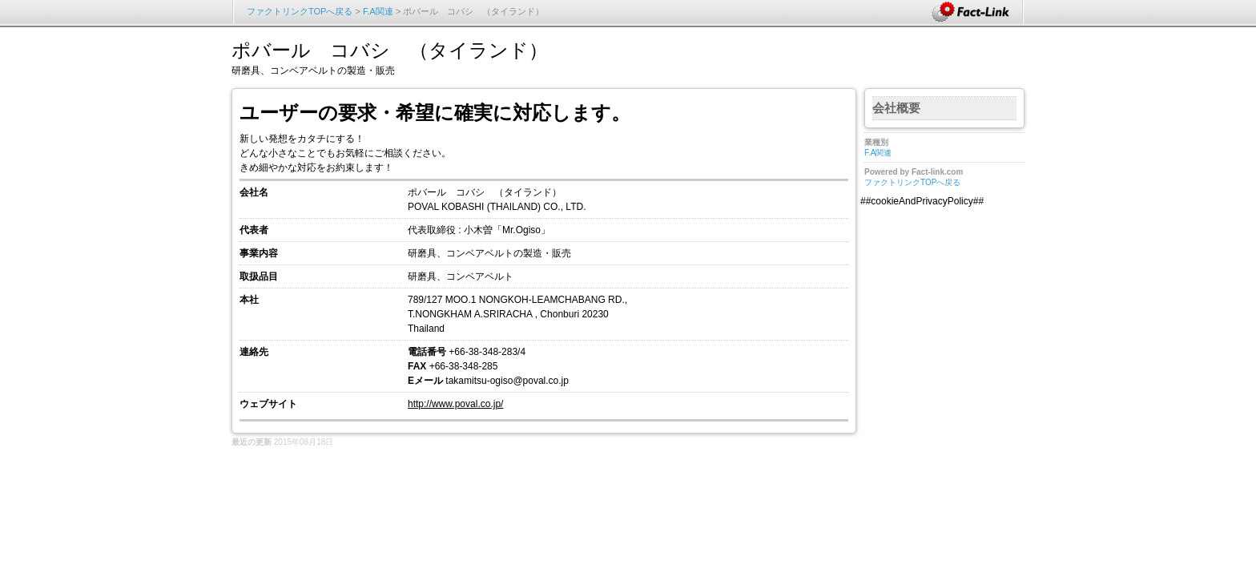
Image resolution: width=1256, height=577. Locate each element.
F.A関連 (378, 11)
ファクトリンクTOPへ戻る (299, 11)
